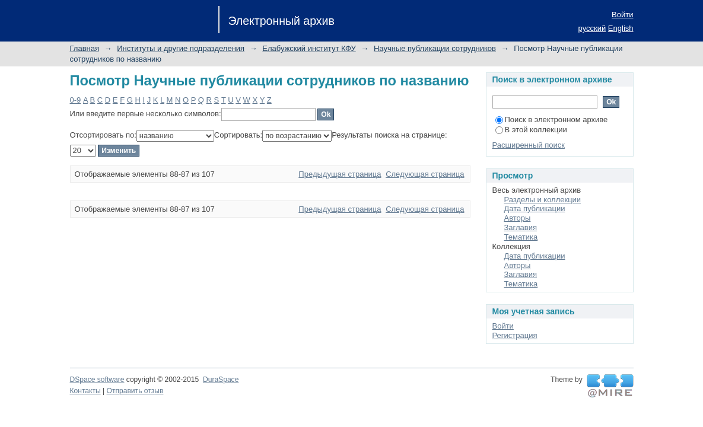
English (621, 28)
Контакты (85, 391)
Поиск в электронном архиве (551, 119)
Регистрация (514, 335)
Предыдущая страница (339, 174)
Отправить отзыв (135, 391)
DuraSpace (220, 379)
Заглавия (520, 227)
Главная (84, 48)
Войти (622, 14)
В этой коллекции (531, 129)
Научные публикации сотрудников (435, 48)
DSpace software (97, 379)
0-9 (75, 99)
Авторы (517, 218)
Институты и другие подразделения (180, 48)
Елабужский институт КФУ (308, 48)
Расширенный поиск (528, 145)
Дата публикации (534, 208)
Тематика (521, 236)
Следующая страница (425, 174)
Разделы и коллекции (542, 199)
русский (592, 28)
